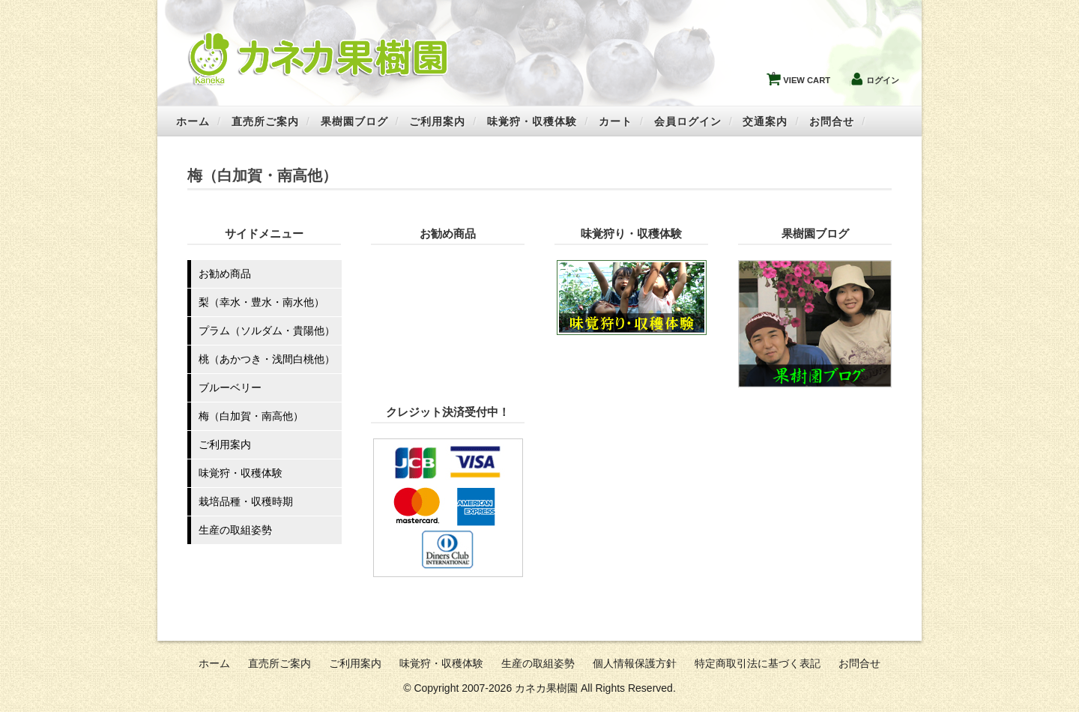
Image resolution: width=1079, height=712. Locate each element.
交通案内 (765, 121)
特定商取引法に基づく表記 (757, 663)
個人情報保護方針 (635, 663)
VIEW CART (801, 76)
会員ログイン (688, 121)
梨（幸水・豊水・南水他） (261, 302)
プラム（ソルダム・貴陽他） (267, 331)
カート (615, 121)
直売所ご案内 (265, 121)
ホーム (193, 121)
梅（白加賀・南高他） (251, 416)
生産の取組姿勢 (235, 530)
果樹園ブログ (354, 121)
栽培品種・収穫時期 (246, 501)
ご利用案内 (437, 121)
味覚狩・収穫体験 (532, 121)
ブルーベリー (230, 387)
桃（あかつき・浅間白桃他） (267, 359)
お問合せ (831, 121)
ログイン (882, 80)
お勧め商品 (225, 274)
